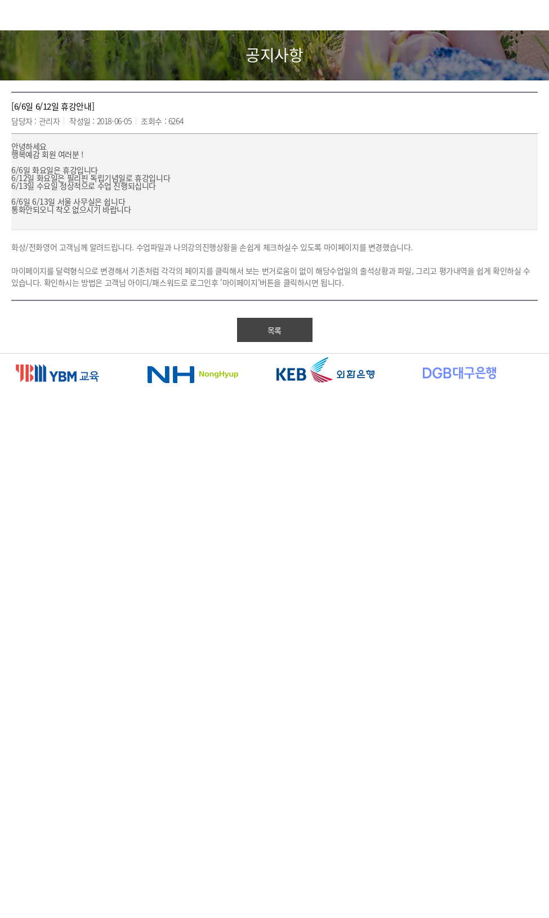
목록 (274, 330)
